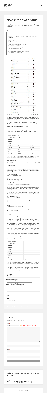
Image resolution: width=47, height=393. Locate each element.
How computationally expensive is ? (15, 285)
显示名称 (9, 344)
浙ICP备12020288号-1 (23, 390)
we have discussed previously (31, 117)
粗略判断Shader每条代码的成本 (12, 279)
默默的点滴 (8, 4)
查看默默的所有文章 (13, 300)
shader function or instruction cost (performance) (16, 280)
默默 (18, 306)
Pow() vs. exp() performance (12, 283)
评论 (8, 323)
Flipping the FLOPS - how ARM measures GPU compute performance (19, 282)
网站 (8, 354)
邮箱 (8, 349)
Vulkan (21, 306)
